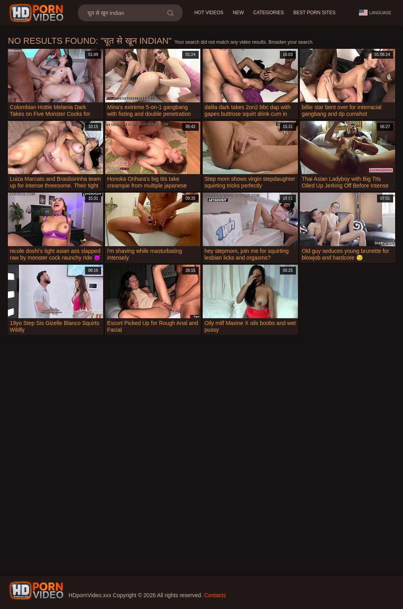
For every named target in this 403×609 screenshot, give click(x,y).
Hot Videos (209, 12)
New (238, 12)
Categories (268, 12)
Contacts (215, 595)
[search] (170, 12)
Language (375, 12)
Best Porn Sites (314, 12)
